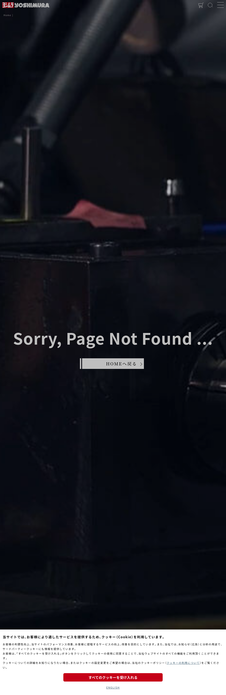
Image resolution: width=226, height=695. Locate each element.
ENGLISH (113, 687)
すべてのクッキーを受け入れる (113, 677)
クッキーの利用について (183, 663)
